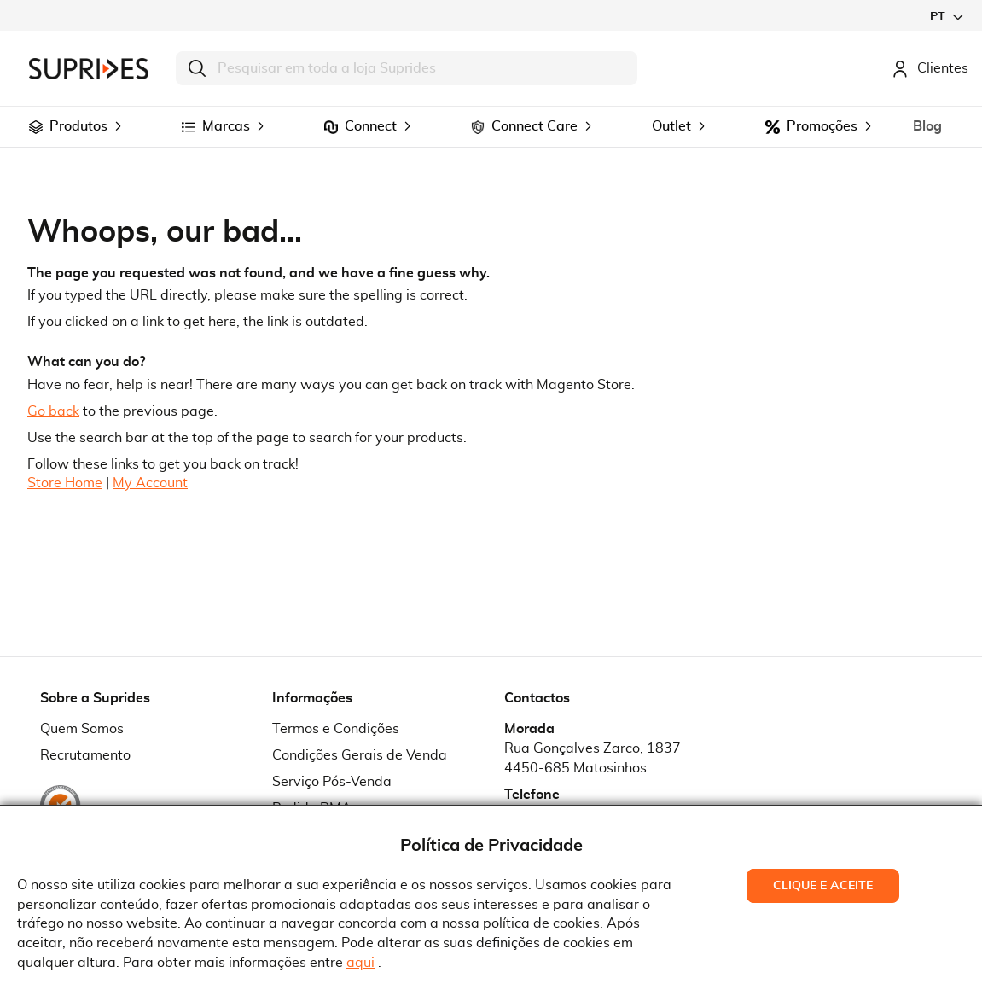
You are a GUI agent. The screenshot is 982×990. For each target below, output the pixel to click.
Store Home (64, 483)
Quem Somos (82, 729)
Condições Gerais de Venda (359, 755)
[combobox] (406, 68)
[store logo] (88, 68)
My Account (150, 483)
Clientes (930, 68)
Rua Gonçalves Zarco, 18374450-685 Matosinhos (592, 758)
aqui (360, 963)
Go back (53, 411)
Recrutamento (85, 755)
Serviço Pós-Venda (332, 782)
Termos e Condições (335, 729)
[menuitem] (36, 127)
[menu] (491, 127)
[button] (946, 16)
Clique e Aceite (823, 886)
